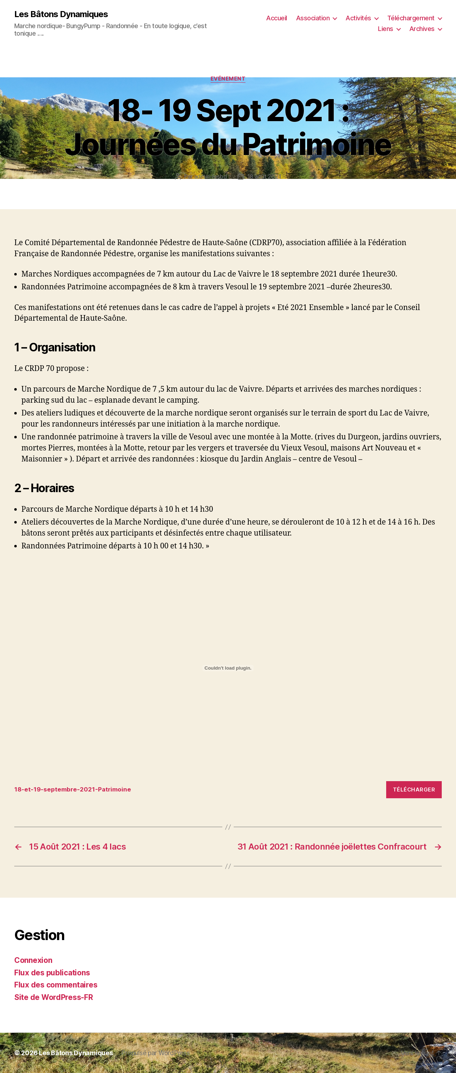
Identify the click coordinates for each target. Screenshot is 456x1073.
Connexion (33, 960)
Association (313, 18)
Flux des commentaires (55, 984)
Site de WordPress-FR (53, 997)
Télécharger (414, 789)
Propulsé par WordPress (155, 1053)
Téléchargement (411, 18)
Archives (422, 28)
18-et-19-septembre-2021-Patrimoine (72, 789)
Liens (385, 28)
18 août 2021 (264, 176)
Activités (358, 18)
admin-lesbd (210, 176)
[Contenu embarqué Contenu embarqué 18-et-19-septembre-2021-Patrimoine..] (228, 668)
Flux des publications (52, 972)
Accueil (276, 18)
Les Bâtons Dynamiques (61, 14)
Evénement (228, 79)
